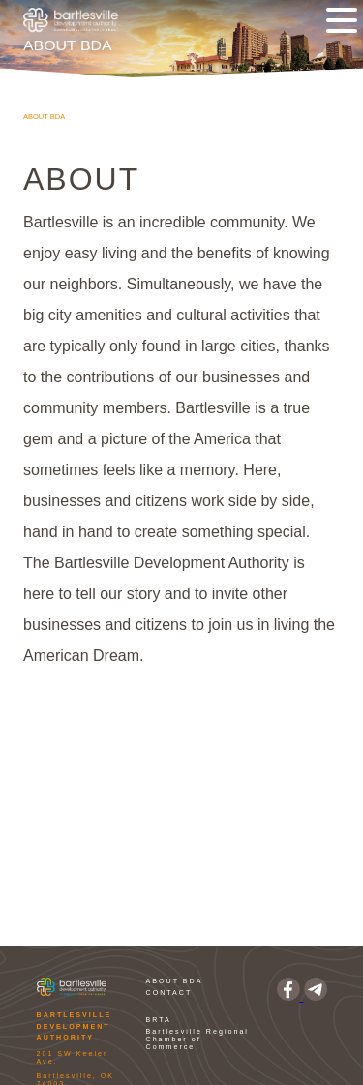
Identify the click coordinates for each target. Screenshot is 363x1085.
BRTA (158, 1020)
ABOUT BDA (174, 981)
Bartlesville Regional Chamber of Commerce (197, 1039)
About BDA (44, 116)
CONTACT (169, 993)
